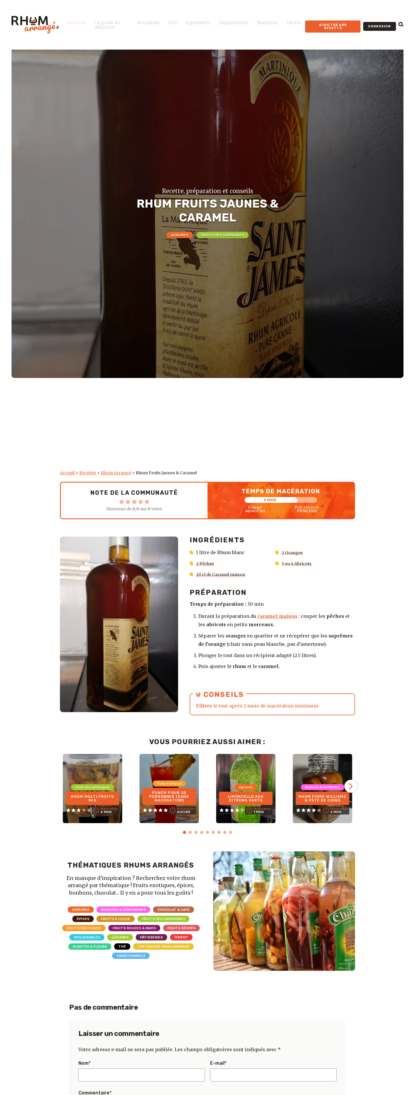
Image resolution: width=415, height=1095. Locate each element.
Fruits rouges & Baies (134, 927)
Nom (84, 1062)
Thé (122, 946)
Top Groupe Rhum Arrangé (163, 946)
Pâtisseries (151, 937)
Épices (83, 918)
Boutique (259, 20)
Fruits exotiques (84, 927)
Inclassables (87, 937)
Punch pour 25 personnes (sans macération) (169, 795)
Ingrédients (189, 20)
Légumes (120, 937)
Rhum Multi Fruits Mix (92, 797)
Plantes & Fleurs (90, 946)
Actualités (140, 20)
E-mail (218, 1062)
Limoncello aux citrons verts (246, 797)
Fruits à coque (115, 918)
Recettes (76, 20)
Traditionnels (130, 955)
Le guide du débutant (105, 25)
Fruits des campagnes (222, 235)
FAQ (164, 20)
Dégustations (225, 20)
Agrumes (179, 235)
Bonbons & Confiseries (123, 909)
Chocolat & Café (173, 909)
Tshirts (285, 20)
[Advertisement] (207, 427)
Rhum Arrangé (116, 472)
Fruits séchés (181, 927)
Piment (181, 937)
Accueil (67, 472)
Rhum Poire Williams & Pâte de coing (322, 795)
